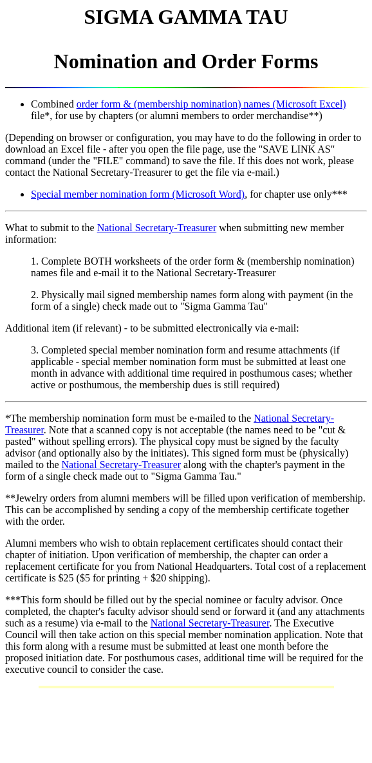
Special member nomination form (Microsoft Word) (138, 194)
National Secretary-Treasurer (157, 227)
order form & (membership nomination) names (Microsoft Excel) (211, 104)
